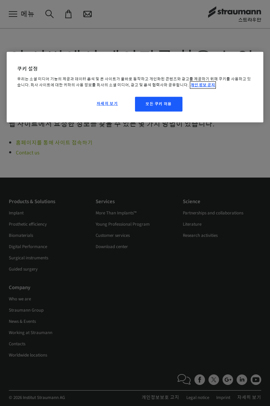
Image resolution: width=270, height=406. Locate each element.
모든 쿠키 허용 (159, 104)
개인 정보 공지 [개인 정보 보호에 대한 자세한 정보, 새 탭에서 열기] (203, 85)
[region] (135, 87)
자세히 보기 (107, 104)
